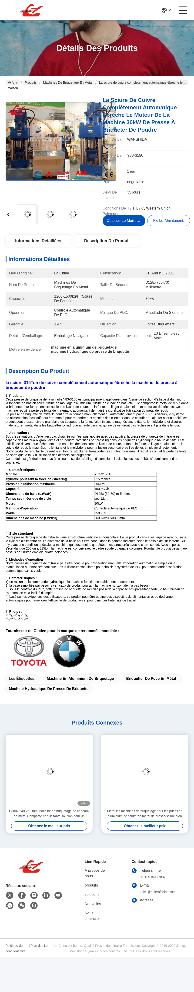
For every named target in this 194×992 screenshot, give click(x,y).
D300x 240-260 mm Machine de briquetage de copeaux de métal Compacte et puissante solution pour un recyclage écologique (49, 814)
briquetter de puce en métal (151, 678)
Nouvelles (93, 904)
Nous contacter (92, 916)
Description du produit (107, 240)
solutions (92, 895)
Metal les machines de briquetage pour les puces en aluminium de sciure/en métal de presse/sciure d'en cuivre (145, 814)
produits (91, 885)
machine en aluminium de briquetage (80, 678)
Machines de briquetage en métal (67, 82)
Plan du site (38, 945)
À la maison (12, 83)
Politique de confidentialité (16, 948)
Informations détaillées (38, 240)
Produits (31, 82)
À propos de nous (95, 873)
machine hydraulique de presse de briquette (48, 689)
